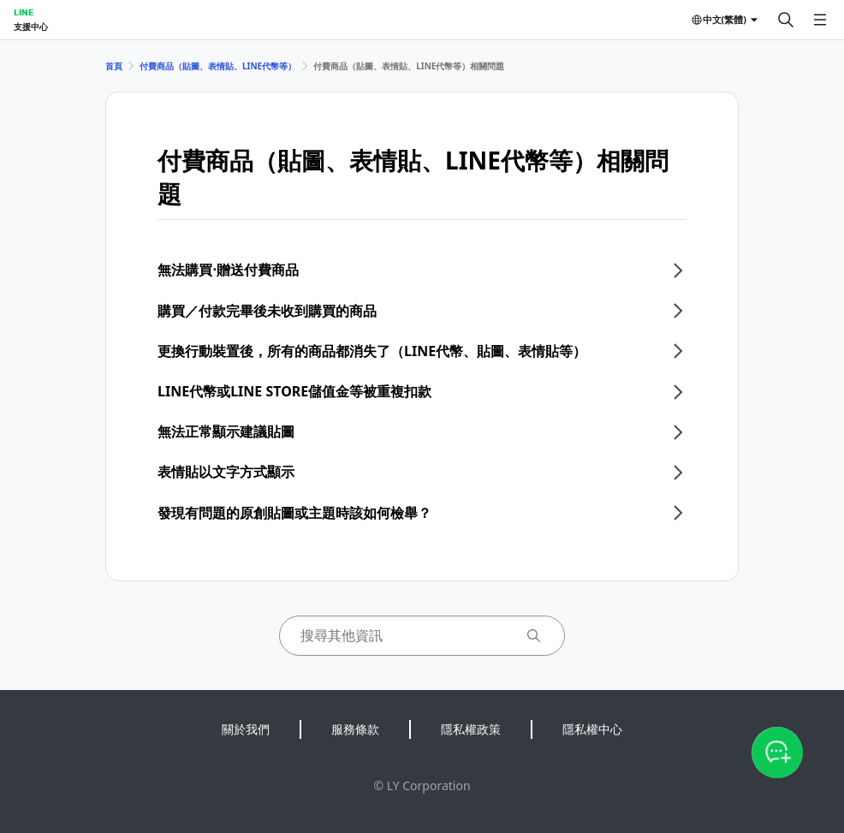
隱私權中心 (592, 729)
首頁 (113, 66)
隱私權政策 (471, 729)
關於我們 (246, 729)
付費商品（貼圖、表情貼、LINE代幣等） (218, 66)
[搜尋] (786, 20)
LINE (23, 12)
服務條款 (355, 729)
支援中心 (31, 27)
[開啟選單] (820, 20)
